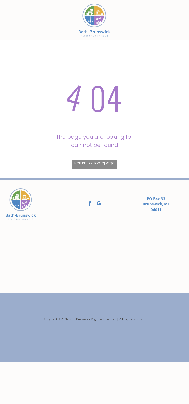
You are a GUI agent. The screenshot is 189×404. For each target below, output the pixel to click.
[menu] (178, 20)
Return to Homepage (94, 163)
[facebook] (90, 204)
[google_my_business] (99, 204)
